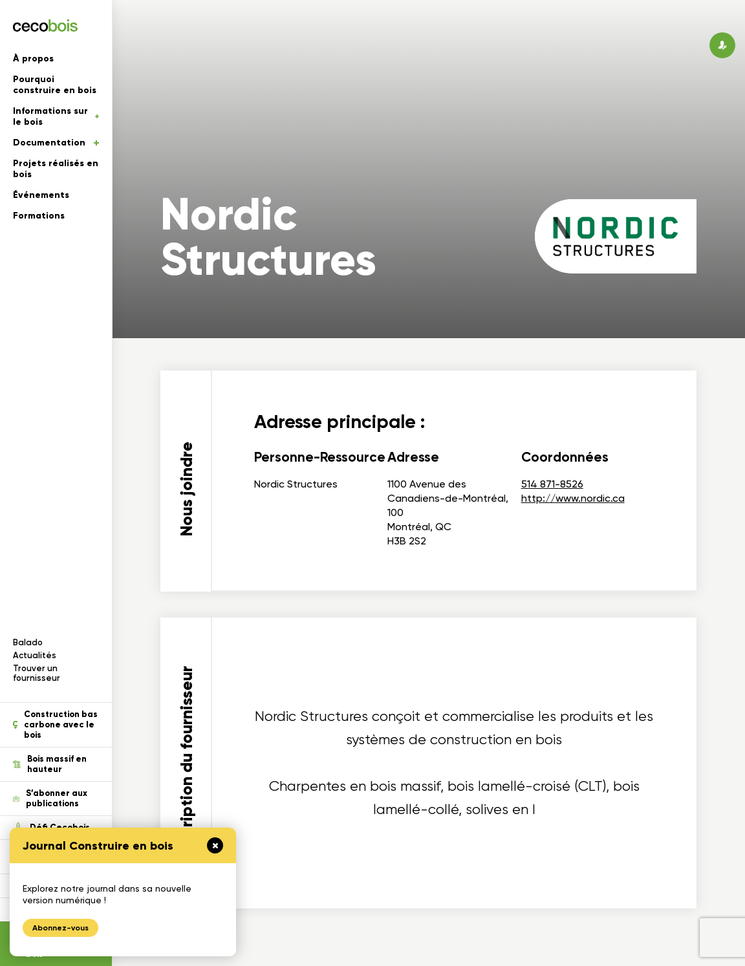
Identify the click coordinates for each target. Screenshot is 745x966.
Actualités (34, 655)
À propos (33, 58)
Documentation (56, 142)
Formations (39, 215)
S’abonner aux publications (50, 798)
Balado (28, 642)
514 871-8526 (552, 484)
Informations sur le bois (56, 116)
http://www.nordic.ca (573, 498)
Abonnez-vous (60, 927)
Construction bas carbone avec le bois (55, 724)
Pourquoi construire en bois (54, 85)
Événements (41, 194)
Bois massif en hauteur (50, 764)
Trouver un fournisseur (36, 673)
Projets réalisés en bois (55, 169)
